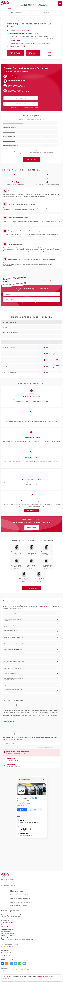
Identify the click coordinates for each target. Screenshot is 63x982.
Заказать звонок (31, 527)
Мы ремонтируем (15, 13)
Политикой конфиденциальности (45, 747)
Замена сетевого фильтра (9, 141)
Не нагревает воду (7, 360)
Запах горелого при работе (9, 372)
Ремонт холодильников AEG (19, 895)
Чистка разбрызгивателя (9, 132)
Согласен (57, 978)
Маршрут (22, 810)
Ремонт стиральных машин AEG (20, 898)
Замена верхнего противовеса (10, 127)
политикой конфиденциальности (38, 302)
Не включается (6, 366)
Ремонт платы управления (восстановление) (13, 123)
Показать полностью (9, 721)
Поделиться (2, 963)
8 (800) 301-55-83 (6, 926)
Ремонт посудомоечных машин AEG (21, 902)
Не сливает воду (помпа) (8, 347)
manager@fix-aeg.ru (7, 935)
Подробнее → (56, 347)
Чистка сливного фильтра (9, 136)
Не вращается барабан (8, 353)
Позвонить (46, 13)
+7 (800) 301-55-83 (28, 4)
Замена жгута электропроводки (10, 145)
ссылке (8, 886)
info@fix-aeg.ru (5, 931)
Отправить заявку (20, 104)
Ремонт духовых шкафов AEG (19, 905)
